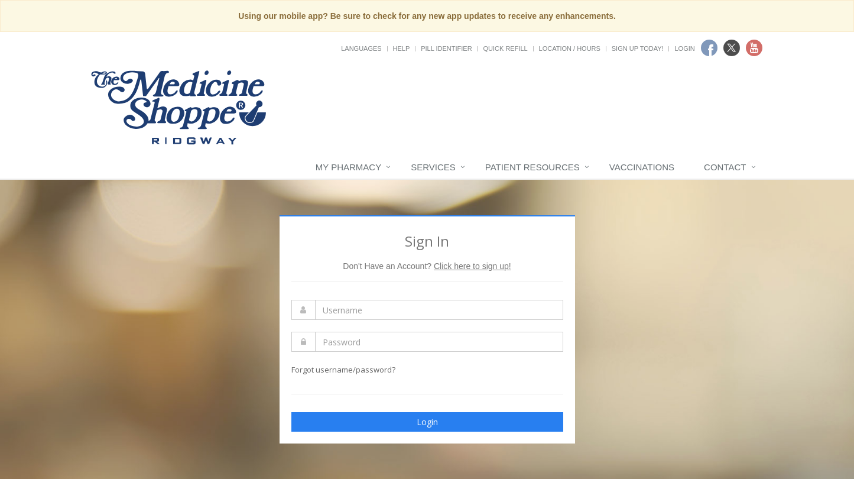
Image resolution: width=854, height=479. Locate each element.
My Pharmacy (348, 167)
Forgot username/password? (343, 369)
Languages (361, 48)
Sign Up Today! (638, 48)
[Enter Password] (439, 342)
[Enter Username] (439, 310)
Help (401, 48)
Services (433, 167)
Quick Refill (505, 48)
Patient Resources (532, 167)
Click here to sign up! (472, 266)
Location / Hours (569, 48)
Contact (725, 167)
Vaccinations (641, 167)
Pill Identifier (446, 48)
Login (684, 48)
